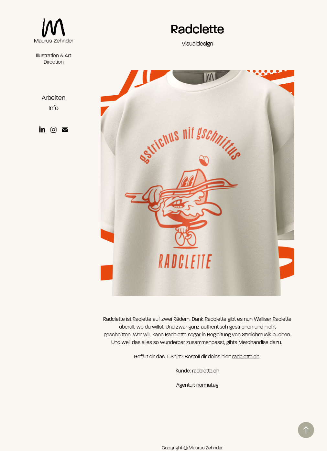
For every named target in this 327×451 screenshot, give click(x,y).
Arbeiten (53, 97)
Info (54, 108)
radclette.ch (245, 357)
